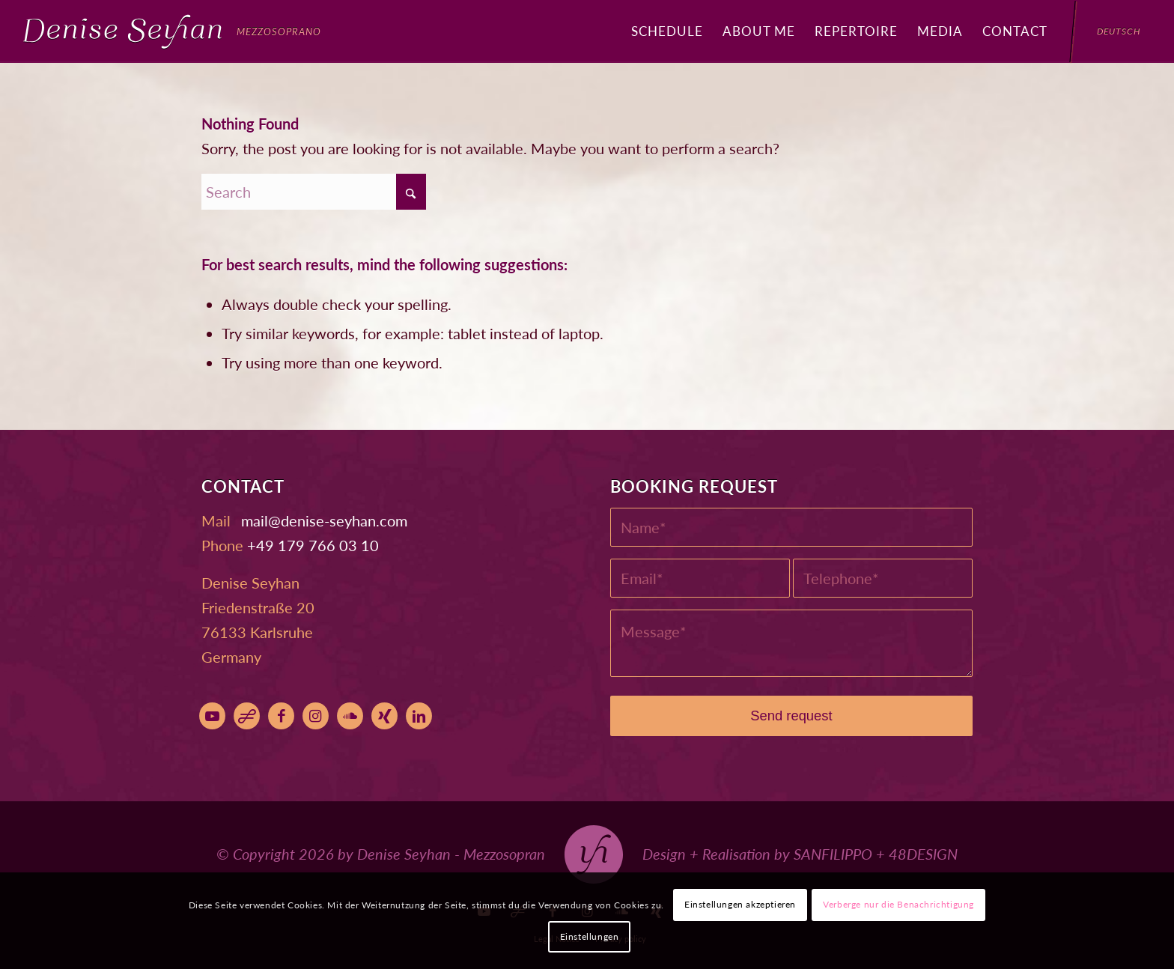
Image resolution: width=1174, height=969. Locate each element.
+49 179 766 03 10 (313, 545)
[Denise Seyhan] (172, 31)
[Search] (313, 192)
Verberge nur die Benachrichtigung (898, 904)
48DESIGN (923, 854)
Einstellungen (589, 936)
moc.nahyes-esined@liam (324, 520)
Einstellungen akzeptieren (740, 904)
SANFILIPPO (833, 854)
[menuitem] (667, 31)
